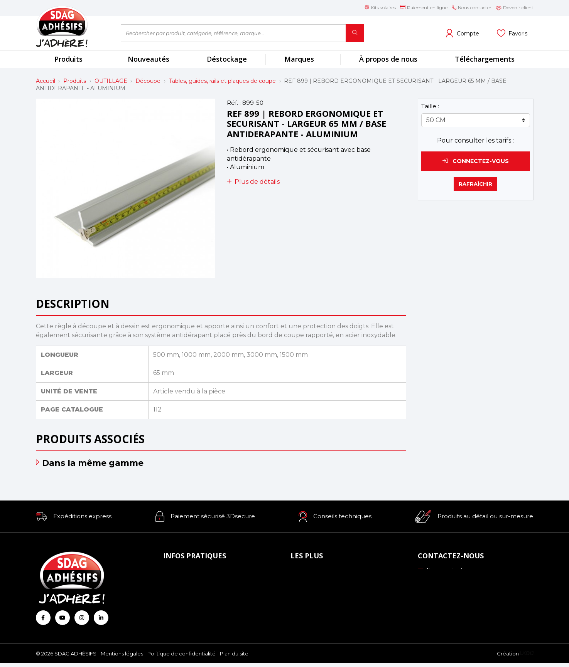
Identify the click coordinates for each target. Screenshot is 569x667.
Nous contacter (443, 570)
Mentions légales (122, 657)
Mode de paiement (191, 582)
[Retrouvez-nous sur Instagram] (81, 617)
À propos (177, 571)
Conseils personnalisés (322, 614)
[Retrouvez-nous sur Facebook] (43, 617)
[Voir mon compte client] (462, 33)
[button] (73, 516)
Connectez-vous (475, 161)
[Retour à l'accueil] (72, 26)
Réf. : (234, 102)
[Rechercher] (355, 33)
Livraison (177, 593)
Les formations (313, 603)
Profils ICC (307, 593)
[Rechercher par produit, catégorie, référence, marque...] (233, 33)
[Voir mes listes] (512, 33)
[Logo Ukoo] (527, 657)
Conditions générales (194, 603)
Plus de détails (253, 181)
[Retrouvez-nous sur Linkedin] (101, 617)
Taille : (430, 106)
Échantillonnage (314, 582)
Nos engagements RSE (325, 571)
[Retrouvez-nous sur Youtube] (62, 617)
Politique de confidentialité (181, 657)
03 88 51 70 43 (442, 580)
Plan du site (234, 657)
